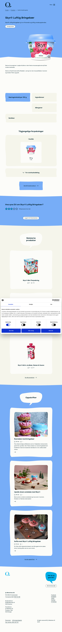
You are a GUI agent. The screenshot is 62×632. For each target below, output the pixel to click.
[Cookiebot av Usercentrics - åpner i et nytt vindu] (54, 300)
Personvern (8, 624)
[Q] (8, 4)
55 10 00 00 (14, 599)
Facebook (53, 599)
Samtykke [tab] (10, 304)
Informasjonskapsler (17, 624)
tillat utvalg (31, 330)
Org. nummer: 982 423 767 (12, 626)
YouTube (53, 604)
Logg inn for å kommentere (31, 218)
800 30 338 (17, 601)
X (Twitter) (53, 606)
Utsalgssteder (10, 26)
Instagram (53, 601)
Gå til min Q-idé (51, 590)
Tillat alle (51, 330)
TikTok (52, 602)
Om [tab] (51, 304)
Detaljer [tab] (31, 304)
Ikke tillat (11, 330)
